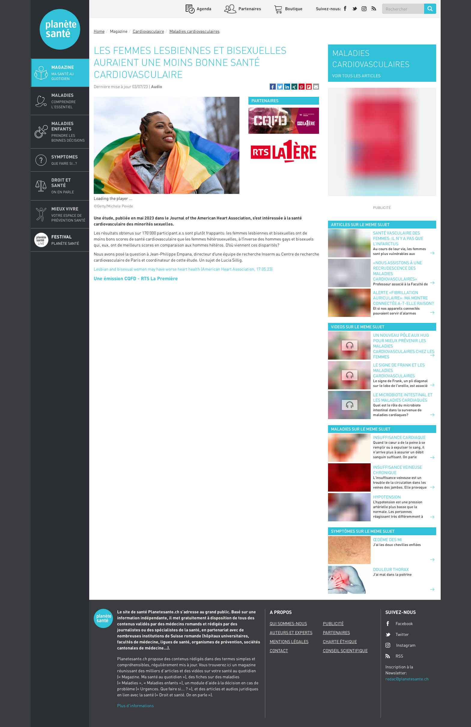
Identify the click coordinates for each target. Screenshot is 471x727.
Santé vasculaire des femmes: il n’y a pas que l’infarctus (398, 238)
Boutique (293, 8)
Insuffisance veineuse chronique (397, 470)
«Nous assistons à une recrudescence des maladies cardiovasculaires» (397, 270)
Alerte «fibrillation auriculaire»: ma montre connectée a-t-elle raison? (403, 298)
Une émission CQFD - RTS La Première (136, 278)
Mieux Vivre (68, 214)
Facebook (399, 624)
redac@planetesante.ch (407, 678)
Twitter (397, 634)
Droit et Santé (68, 186)
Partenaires (249, 8)
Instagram (400, 645)
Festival (68, 240)
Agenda (203, 8)
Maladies (68, 100)
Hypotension (387, 496)
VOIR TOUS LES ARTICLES (356, 75)
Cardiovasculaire (148, 31)
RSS (394, 656)
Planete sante (60, 29)
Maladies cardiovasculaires (194, 31)
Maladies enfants (68, 132)
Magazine (68, 72)
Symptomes (68, 160)
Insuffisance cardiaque (399, 437)
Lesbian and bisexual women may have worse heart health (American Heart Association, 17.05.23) (183, 268)
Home (99, 31)
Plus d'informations (135, 705)
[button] (273, 87)
